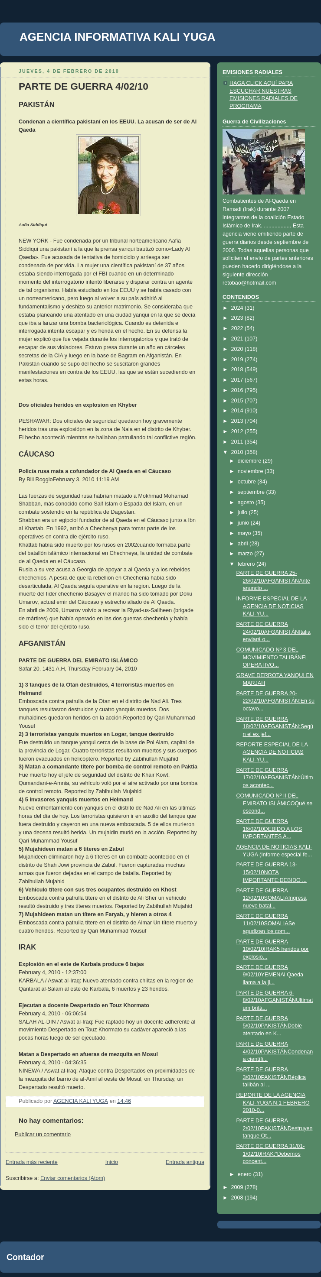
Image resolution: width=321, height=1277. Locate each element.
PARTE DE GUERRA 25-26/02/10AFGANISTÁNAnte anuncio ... (273, 580)
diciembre (250, 461)
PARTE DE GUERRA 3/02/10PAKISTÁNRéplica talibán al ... (271, 1077)
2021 (238, 339)
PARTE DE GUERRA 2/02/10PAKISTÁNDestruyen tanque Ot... (274, 1128)
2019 (238, 360)
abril (243, 544)
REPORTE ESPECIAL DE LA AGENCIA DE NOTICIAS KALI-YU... (272, 752)
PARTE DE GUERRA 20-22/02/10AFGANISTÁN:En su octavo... (275, 701)
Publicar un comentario (43, 1134)
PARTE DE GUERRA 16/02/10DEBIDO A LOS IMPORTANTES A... (269, 828)
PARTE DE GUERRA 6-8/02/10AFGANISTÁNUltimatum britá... (274, 1000)
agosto (246, 502)
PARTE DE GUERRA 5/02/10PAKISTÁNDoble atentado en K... (269, 1026)
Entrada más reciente (32, 1162)
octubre (248, 482)
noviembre (251, 471)
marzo (246, 554)
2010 (238, 452)
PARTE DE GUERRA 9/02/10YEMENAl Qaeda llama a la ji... (270, 974)
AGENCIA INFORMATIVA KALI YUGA (118, 36)
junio (244, 523)
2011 (238, 442)
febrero (247, 564)
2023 (238, 318)
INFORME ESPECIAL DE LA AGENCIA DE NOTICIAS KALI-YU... (271, 606)
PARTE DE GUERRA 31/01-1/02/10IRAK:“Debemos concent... (270, 1153)
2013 (238, 421)
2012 (238, 431)
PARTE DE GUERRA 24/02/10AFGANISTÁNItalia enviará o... (273, 631)
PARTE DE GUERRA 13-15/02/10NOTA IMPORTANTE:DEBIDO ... (271, 872)
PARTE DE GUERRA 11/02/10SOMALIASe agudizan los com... (265, 923)
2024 (238, 308)
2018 (238, 369)
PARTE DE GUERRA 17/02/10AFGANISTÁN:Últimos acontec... (274, 777)
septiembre (252, 492)
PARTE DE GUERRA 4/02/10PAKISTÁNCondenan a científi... (274, 1051)
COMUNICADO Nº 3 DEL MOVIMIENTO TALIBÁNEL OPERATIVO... (272, 657)
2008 (238, 1198)
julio (243, 512)
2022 (238, 328)
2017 (238, 380)
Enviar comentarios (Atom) (72, 1178)
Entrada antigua (185, 1162)
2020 (238, 349)
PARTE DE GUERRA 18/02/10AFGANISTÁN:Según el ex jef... (275, 726)
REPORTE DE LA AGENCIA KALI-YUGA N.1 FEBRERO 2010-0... (273, 1102)
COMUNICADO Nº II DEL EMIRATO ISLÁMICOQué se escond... (274, 803)
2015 (238, 401)
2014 (238, 411)
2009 (238, 1187)
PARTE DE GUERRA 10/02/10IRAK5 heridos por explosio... (272, 949)
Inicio (111, 1162)
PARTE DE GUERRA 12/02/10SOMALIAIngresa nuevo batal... (271, 898)
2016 (238, 390)
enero (245, 1174)
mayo (245, 533)
